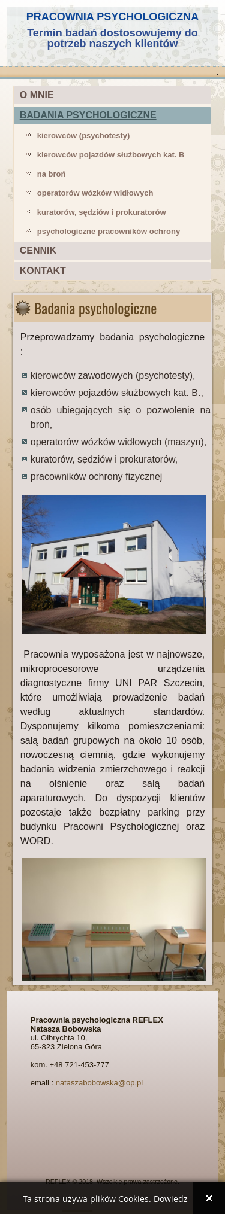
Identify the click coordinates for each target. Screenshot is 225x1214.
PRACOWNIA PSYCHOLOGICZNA (112, 17)
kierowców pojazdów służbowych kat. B (111, 154)
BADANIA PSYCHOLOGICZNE (88, 115)
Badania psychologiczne (95, 307)
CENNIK (38, 250)
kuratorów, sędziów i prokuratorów (101, 212)
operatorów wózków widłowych (95, 192)
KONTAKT (43, 271)
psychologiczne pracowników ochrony (108, 231)
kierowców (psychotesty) (83, 135)
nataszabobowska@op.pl (99, 1082)
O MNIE (37, 95)
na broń (51, 173)
